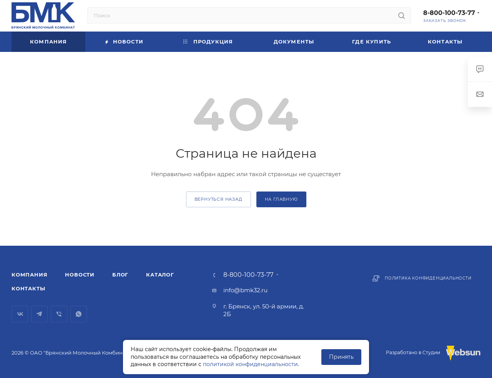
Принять (341, 356)
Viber (59, 314)
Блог (120, 274)
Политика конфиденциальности (428, 278)
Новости (80, 274)
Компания (29, 274)
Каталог (160, 274)
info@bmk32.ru (245, 290)
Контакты (28, 288)
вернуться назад (218, 199)
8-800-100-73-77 (449, 13)
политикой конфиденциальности (250, 364)
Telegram (39, 314)
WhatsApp (78, 314)
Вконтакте (20, 314)
